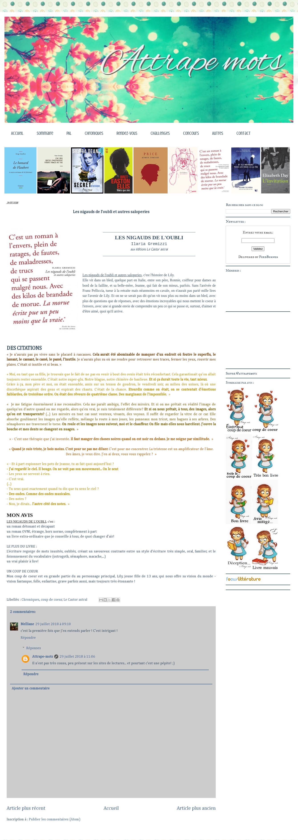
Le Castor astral (75, 600)
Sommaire (45, 133)
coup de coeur (51, 600)
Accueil (17, 133)
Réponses (33, 648)
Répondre (28, 638)
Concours (191, 133)
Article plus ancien (196, 808)
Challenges (160, 133)
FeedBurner (268, 257)
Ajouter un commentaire (31, 688)
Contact (243, 133)
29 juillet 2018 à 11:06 (77, 657)
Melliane (27, 624)
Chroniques (94, 133)
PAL (68, 133)
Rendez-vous (127, 133)
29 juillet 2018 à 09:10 (53, 624)
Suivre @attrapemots (241, 373)
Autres (217, 133)
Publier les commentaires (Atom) (55, 819)
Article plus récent (26, 808)
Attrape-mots (42, 657)
